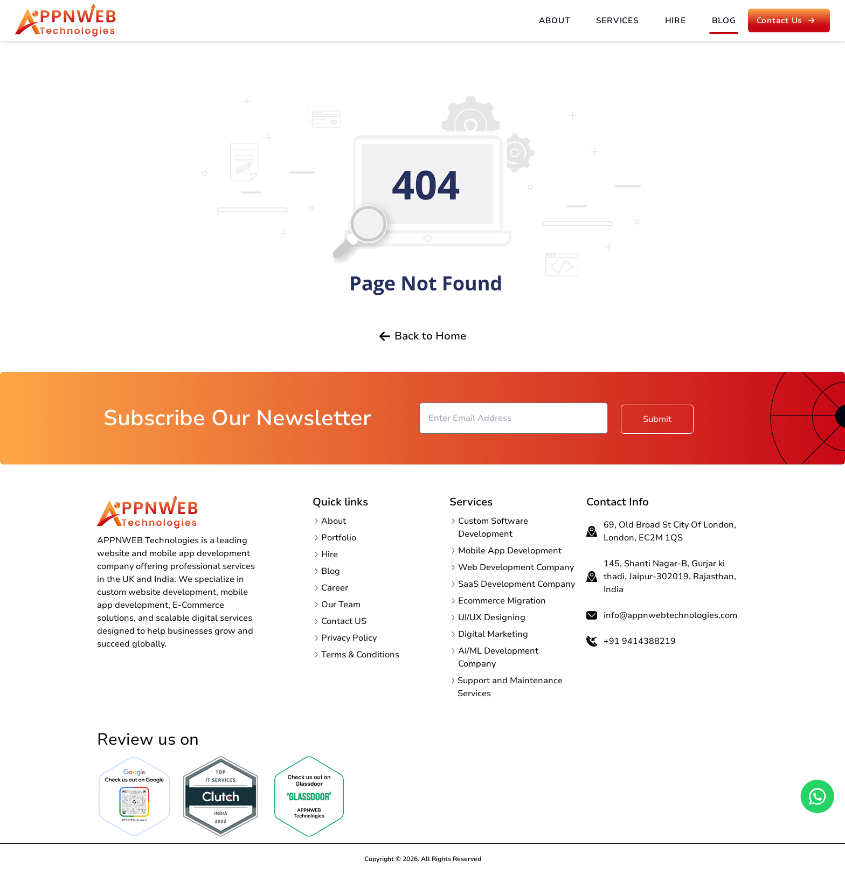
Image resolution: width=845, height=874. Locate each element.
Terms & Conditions (360, 655)
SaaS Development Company (516, 584)
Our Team (341, 605)
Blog (724, 20)
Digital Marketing (493, 634)
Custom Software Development (493, 527)
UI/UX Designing (491, 617)
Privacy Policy (349, 638)
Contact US (343, 621)
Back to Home (422, 336)
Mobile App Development (510, 551)
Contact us (788, 20)
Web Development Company (516, 567)
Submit (657, 418)
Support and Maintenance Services (510, 687)
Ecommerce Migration (502, 601)
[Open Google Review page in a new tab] (134, 796)
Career (334, 588)
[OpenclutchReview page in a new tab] (221, 796)
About (554, 20)
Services (617, 20)
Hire (675, 20)
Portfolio (338, 538)
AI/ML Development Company (498, 657)
